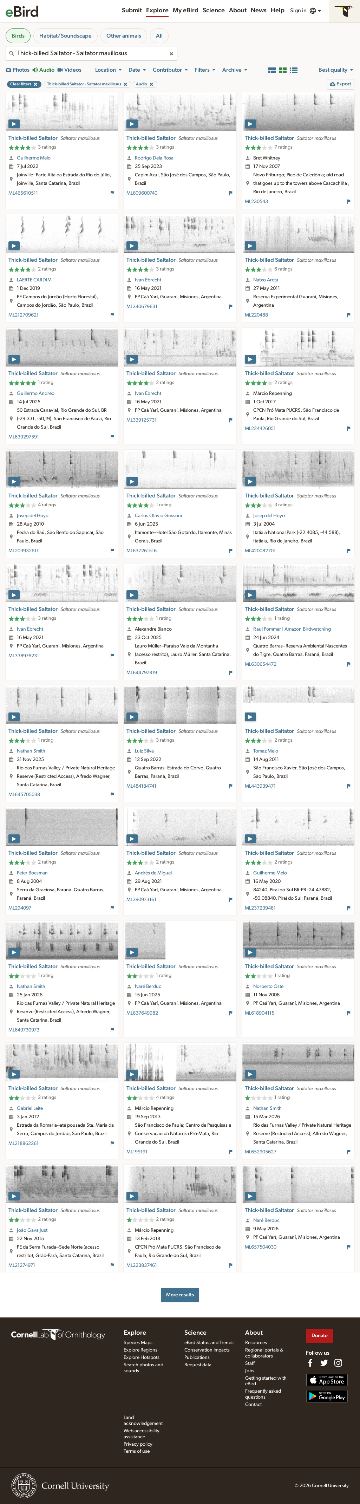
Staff (250, 1363)
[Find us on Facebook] (310, 1363)
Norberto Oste (268, 986)
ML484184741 (141, 786)
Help (277, 10)
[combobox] (91, 53)
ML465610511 (23, 193)
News (259, 10)
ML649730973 (23, 1030)
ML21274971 (21, 1265)
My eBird (185, 10)
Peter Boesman (32, 873)
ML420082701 (260, 550)
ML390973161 (141, 899)
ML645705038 (24, 794)
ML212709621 (23, 315)
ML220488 (256, 315)
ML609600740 (141, 193)
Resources (256, 1342)
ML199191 (137, 1152)
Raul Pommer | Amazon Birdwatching (292, 629)
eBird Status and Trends (209, 1342)
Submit (132, 10)
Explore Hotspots (141, 1357)
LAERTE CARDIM (34, 280)
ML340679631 (141, 306)
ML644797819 (141, 672)
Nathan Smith (31, 751)
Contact (253, 1404)
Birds (18, 36)
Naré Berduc (148, 986)
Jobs (249, 1370)
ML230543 (256, 201)
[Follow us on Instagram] (338, 1363)
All (159, 36)
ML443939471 (260, 786)
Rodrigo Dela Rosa (154, 158)
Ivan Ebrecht (148, 280)
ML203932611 (23, 550)
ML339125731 (141, 420)
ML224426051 (260, 428)
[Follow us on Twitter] (324, 1363)
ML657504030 (260, 1247)
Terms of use (137, 1451)
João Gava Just (32, 1230)
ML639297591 (23, 437)
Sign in (298, 10)
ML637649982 (142, 1013)
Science (214, 10)
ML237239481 (260, 908)
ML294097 (19, 908)
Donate (320, 1335)
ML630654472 (260, 664)
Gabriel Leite (30, 1108)
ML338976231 (23, 655)
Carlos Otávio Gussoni (158, 515)
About (238, 10)
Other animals (123, 36)
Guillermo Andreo (35, 393)
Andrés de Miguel (153, 873)
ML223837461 (141, 1265)
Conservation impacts (207, 1350)
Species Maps (138, 1342)
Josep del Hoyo (32, 515)
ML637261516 (141, 550)
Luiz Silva (144, 751)
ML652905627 (260, 1152)
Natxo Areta (265, 280)
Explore (157, 10)
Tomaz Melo (265, 751)
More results (180, 1294)
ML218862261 (23, 1143)
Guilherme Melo (34, 158)
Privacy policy (138, 1444)
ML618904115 (259, 1013)
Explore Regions (140, 1350)
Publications (197, 1357)
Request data (197, 1364)
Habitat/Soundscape (65, 36)
